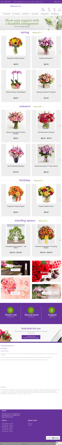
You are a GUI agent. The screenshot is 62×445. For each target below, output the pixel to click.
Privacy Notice (38, 443)
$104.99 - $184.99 (46, 252)
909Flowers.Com (15, 6)
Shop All (36, 33)
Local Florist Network (48, 443)
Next (59, 52)
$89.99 (16, 98)
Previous (2, 52)
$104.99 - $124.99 (16, 252)
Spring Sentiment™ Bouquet (46, 92)
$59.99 (46, 212)
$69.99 (16, 64)
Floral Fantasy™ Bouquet (46, 132)
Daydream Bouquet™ (46, 58)
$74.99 (46, 98)
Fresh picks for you (31, 330)
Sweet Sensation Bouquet (15, 166)
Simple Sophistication (46, 206)
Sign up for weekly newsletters (31, 337)
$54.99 (16, 212)
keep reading (4, 348)
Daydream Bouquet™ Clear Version (46, 166)
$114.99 (15, 172)
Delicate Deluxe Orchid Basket (16, 92)
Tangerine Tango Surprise (16, 206)
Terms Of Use (31, 443)
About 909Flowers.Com (7, 345)
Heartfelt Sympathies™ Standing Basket (46, 247)
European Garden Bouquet (16, 58)
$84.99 (46, 64)
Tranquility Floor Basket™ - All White (15, 247)
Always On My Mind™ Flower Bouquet (15, 132)
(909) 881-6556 (6, 1)
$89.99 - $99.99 (46, 138)
